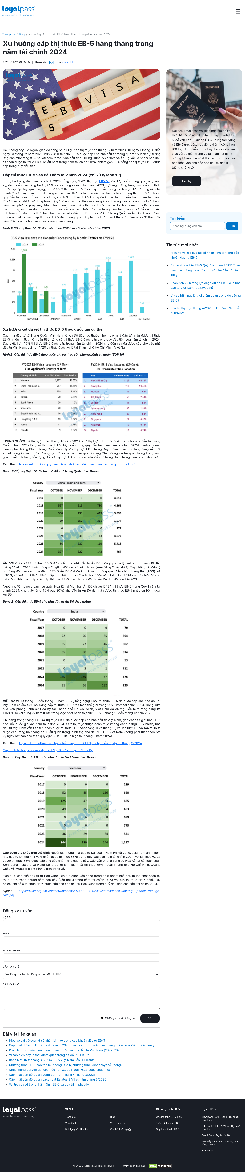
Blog (22, 34)
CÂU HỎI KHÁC (11, 984)
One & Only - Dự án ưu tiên (216, 1135)
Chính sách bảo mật (134, 1165)
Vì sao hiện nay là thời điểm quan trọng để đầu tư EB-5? (49, 1055)
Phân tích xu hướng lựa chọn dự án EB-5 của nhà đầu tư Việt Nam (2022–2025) (65, 1050)
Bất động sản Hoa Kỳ (76, 1129)
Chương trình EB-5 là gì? (169, 1116)
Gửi (150, 1018)
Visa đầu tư (71, 1123)
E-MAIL (7, 933)
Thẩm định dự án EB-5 (168, 1123)
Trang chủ (8, 34)
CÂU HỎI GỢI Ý (11, 966)
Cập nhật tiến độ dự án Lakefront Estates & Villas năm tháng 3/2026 (57, 1079)
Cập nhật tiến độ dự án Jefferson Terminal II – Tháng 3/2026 (52, 1075)
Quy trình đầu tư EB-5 (167, 1129)
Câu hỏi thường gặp (120, 1129)
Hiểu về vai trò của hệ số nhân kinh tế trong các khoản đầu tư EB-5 (57, 1040)
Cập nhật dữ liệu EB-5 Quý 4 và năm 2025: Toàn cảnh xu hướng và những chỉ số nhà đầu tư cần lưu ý (81, 1045)
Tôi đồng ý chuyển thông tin (120, 1018)
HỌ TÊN (7, 917)
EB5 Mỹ (104, 181)
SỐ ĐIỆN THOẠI (11, 950)
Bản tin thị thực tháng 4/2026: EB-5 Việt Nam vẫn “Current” (51, 1060)
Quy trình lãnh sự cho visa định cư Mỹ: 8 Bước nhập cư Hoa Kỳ (48, 750)
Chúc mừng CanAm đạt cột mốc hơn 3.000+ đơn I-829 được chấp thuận (61, 1070)
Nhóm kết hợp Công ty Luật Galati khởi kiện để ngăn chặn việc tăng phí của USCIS (78, 464)
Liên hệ (186, 181)
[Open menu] (238, 11)
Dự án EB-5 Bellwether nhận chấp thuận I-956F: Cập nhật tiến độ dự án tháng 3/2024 (80, 743)
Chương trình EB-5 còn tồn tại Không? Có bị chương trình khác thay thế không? (66, 1065)
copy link (68, 62)
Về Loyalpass (117, 1123)
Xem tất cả (207, 1150)
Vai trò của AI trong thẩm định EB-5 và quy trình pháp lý (49, 1084)
